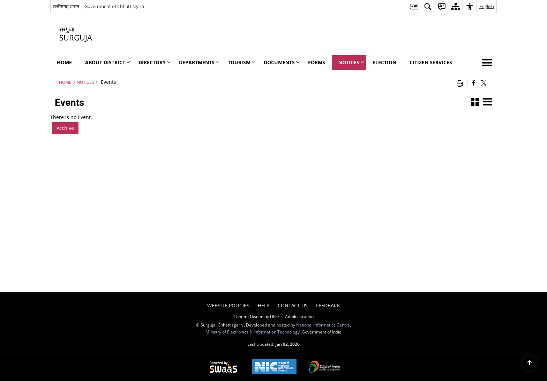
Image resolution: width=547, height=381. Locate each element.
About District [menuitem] (107, 62)
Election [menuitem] (384, 62)
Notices (85, 82)
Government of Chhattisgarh (114, 6)
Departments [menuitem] (199, 62)
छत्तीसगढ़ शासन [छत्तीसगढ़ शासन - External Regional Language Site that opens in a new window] (66, 6)
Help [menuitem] (263, 305)
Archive (65, 128)
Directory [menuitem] (154, 62)
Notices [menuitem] (351, 62)
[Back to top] (530, 364)
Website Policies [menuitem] (228, 305)
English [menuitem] (486, 6)
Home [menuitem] (64, 62)
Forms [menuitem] (316, 62)
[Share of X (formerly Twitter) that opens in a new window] (483, 83)
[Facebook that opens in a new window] (473, 83)
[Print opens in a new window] (461, 83)
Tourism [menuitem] (241, 62)
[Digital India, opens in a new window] (324, 367)
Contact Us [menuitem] (293, 305)
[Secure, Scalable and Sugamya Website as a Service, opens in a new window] (223, 367)
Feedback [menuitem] (328, 305)
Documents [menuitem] (282, 62)
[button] (488, 62)
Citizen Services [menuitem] (431, 62)
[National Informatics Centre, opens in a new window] (274, 367)
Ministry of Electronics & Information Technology (252, 332)
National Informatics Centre (323, 325)
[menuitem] (414, 6)
